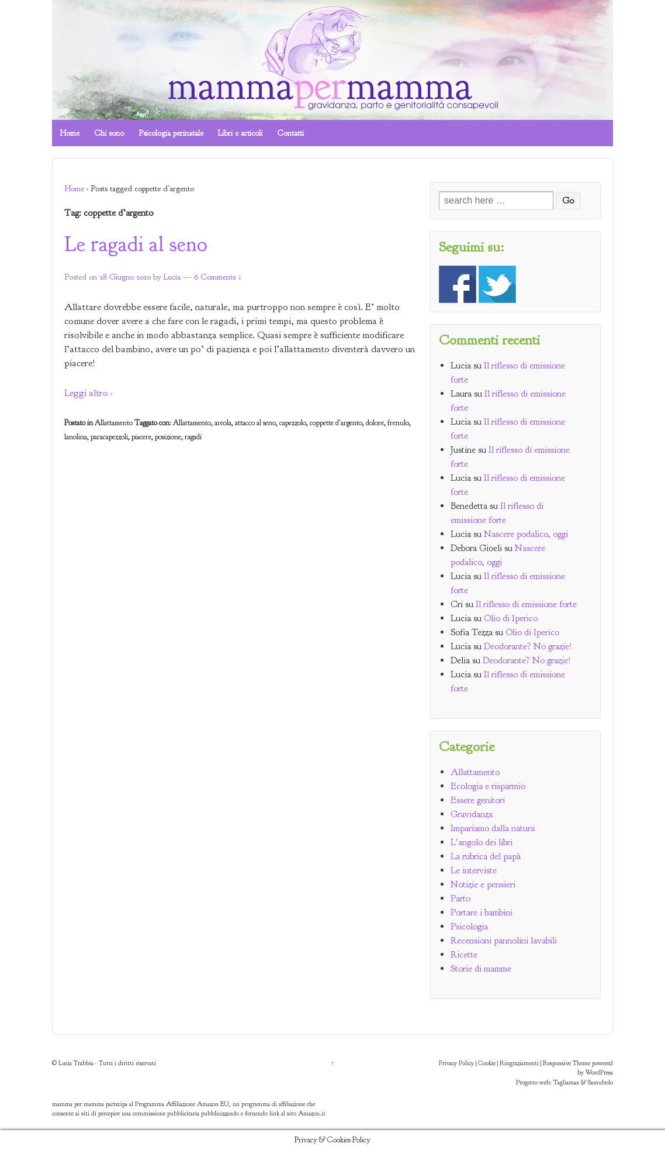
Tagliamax (566, 1082)
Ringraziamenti (519, 1063)
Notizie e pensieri (483, 884)
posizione (168, 437)
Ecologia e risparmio (488, 786)
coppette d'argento (336, 423)
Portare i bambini (481, 912)
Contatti (290, 133)
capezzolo (292, 423)
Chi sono (109, 133)
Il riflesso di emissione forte (526, 604)
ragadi (193, 437)
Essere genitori (478, 800)
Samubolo (600, 1082)
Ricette (464, 954)
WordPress (599, 1072)
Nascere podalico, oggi (526, 534)
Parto (460, 898)
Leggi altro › (88, 393)
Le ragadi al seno (135, 243)
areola (222, 423)
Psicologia (469, 926)
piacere (141, 437)
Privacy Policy (456, 1063)
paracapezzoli (109, 437)
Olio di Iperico (511, 618)
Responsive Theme (566, 1063)
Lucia (172, 277)
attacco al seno (255, 423)
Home (69, 133)
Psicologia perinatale (170, 133)
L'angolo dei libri (481, 842)
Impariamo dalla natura (493, 828)
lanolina (75, 437)
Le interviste (474, 870)
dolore (375, 423)
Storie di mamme (481, 969)
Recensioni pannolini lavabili (504, 940)
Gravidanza (472, 814)
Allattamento (114, 423)
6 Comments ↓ (218, 277)
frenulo (398, 423)
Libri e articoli (240, 133)
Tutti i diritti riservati (127, 1063)
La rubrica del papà (486, 856)
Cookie (487, 1063)
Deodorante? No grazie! (528, 646)
